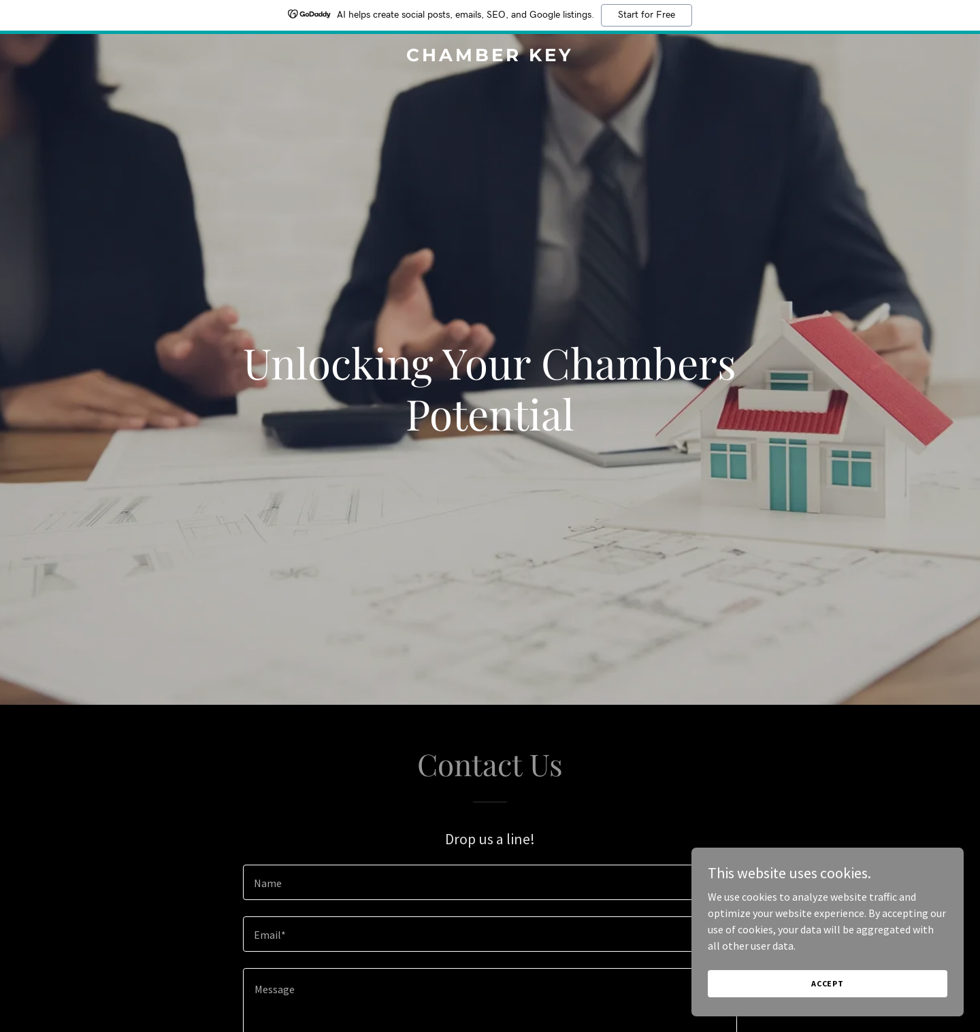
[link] (490, 57)
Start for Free (646, 15)
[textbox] (489, 882)
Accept (827, 983)
